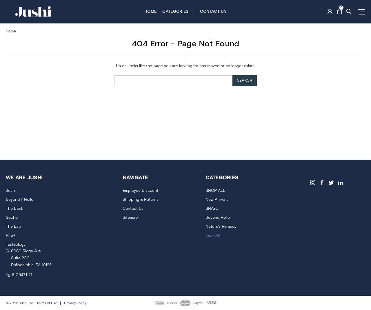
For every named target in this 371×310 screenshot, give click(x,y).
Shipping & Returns (141, 200)
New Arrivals (216, 200)
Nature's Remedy (221, 227)
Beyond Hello (217, 218)
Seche (12, 218)
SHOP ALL (215, 191)
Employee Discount (140, 191)
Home (150, 12)
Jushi (11, 191)
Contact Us (213, 12)
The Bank (14, 209)
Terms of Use (47, 303)
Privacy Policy (75, 303)
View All (212, 236)
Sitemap (130, 218)
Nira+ (10, 236)
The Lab (13, 227)
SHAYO (212, 209)
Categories (178, 12)
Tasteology (16, 244)
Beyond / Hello (19, 200)
